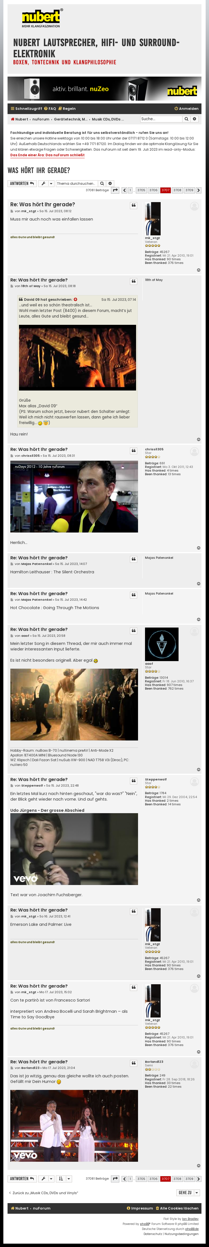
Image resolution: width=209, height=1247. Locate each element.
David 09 (32, 299)
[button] (115, 190)
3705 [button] (141, 190)
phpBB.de (192, 1229)
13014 (164, 678)
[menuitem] (50, 109)
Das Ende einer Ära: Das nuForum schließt (47, 155)
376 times (176, 263)
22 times (175, 1087)
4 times (173, 470)
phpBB (144, 1224)
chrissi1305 (154, 449)
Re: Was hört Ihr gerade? (42, 204)
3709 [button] (189, 190)
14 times (174, 804)
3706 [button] (153, 190)
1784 (163, 793)
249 (162, 1075)
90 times (174, 259)
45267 (164, 252)
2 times (173, 801)
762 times (176, 688)
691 (162, 463)
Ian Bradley (190, 1219)
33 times (173, 1083)
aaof (149, 664)
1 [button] (130, 190)
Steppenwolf (156, 779)
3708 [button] (177, 190)
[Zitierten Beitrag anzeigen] (75, 299)
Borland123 (154, 1062)
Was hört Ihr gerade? (39, 170)
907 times (174, 685)
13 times (174, 474)
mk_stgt (152, 238)
